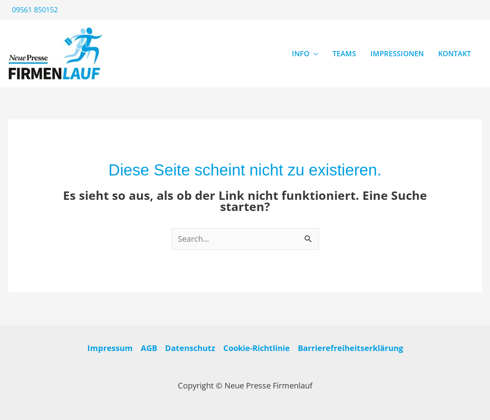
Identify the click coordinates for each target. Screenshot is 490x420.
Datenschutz (190, 348)
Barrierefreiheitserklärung (350, 348)
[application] (313, 53)
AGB (149, 348)
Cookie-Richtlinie (256, 348)
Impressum (110, 348)
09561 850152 (35, 9)
